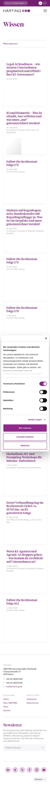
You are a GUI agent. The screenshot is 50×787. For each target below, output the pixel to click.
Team (5, 706)
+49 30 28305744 (14, 683)
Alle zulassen (25, 428)
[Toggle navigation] (45, 10)
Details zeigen (35, 419)
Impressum (32, 699)
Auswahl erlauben (24, 437)
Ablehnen (24, 445)
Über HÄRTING (10, 703)
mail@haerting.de (14, 686)
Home (6, 699)
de (40, 3)
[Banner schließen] (46, 338)
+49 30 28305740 (14, 679)
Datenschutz (32, 703)
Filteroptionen (10, 43)
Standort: (9, 3)
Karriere (7, 710)
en (45, 3)
